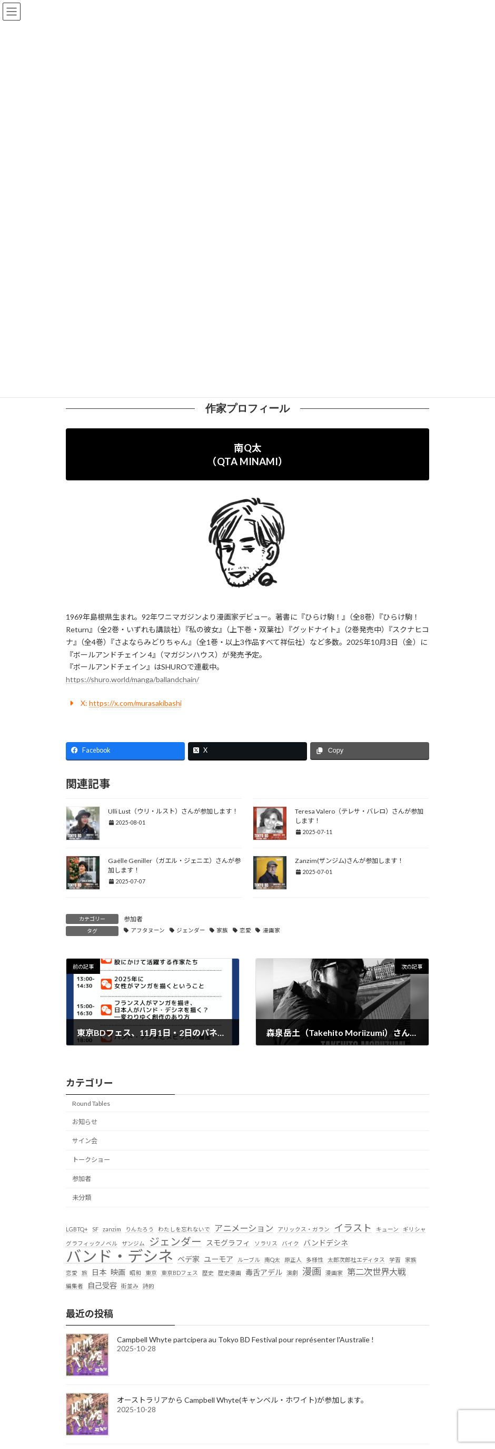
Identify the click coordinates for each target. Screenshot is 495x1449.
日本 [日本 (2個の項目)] (99, 1272)
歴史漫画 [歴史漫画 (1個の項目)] (229, 1273)
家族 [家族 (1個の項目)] (411, 1259)
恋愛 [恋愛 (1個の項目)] (71, 1273)
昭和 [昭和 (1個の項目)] (135, 1273)
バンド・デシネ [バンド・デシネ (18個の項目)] (119, 1256)
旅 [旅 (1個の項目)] (84, 1273)
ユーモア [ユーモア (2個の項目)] (218, 1259)
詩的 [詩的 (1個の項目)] (148, 1285)
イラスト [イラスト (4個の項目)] (353, 1228)
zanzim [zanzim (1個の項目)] (112, 1229)
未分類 (81, 1198)
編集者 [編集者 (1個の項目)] (74, 1285)
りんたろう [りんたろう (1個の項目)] (139, 1229)
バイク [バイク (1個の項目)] (290, 1243)
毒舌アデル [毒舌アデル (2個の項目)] (263, 1272)
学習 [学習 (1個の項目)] (395, 1259)
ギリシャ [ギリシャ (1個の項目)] (414, 1229)
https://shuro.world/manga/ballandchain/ (132, 679)
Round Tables (91, 1103)
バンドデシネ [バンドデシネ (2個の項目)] (325, 1242)
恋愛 (245, 930)
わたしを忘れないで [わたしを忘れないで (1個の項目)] (184, 1229)
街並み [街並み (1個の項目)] (129, 1285)
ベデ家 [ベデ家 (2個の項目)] (188, 1259)
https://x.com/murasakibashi (135, 702)
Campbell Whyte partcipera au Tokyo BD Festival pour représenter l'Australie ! (245, 1339)
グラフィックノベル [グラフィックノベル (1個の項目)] (91, 1243)
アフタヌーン (148, 930)
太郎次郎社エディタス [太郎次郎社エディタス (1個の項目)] (356, 1259)
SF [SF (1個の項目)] (95, 1229)
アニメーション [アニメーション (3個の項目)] (243, 1228)
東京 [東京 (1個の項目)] (151, 1273)
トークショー (91, 1160)
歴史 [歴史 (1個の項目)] (208, 1273)
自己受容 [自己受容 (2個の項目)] (102, 1285)
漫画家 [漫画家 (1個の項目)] (334, 1273)
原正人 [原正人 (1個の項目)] (293, 1259)
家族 (222, 930)
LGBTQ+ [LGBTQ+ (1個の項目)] (77, 1229)
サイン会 (84, 1141)
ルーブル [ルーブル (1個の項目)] (248, 1259)
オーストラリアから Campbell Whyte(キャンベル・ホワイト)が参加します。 (242, 1399)
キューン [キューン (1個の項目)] (387, 1229)
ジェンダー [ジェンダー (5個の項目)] (175, 1242)
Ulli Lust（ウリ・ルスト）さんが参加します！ (173, 811)
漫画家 (271, 930)
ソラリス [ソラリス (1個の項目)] (266, 1243)
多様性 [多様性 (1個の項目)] (314, 1259)
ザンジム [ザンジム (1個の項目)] (133, 1243)
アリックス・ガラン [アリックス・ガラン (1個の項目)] (304, 1229)
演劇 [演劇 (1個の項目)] (292, 1273)
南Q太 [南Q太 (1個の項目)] (272, 1259)
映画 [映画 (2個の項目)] (118, 1272)
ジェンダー (190, 930)
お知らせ (84, 1122)
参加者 (133, 919)
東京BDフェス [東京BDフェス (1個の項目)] (179, 1273)
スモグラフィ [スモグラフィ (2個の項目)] (228, 1242)
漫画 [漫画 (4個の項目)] (311, 1272)
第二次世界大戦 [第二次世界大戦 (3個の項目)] (376, 1272)
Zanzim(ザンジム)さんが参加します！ (349, 861)
